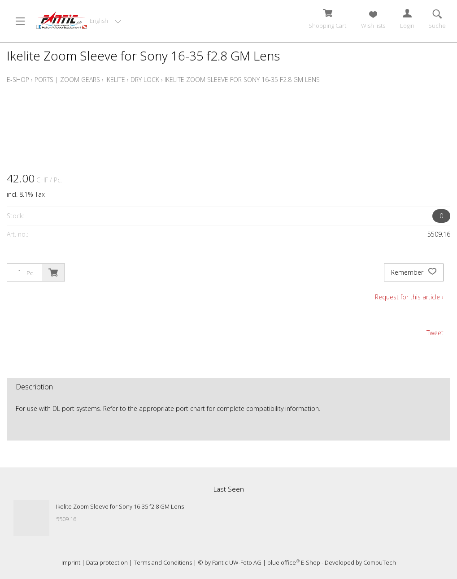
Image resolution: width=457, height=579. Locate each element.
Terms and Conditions (163, 562)
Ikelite (115, 79)
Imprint (70, 562)
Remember (413, 272)
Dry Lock (145, 79)
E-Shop (18, 79)
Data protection (107, 562)
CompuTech (379, 562)
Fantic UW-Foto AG (236, 562)
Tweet (435, 332)
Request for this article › (409, 297)
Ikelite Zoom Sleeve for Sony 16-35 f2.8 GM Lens (242, 79)
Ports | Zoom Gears (67, 79)
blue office (283, 562)
